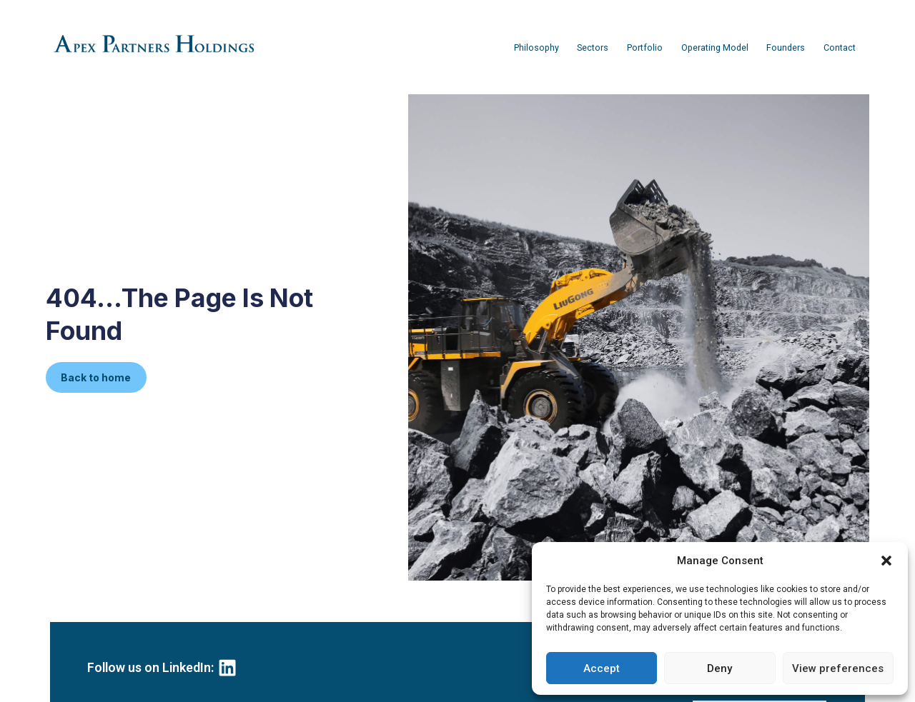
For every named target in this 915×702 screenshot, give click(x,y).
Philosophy (536, 47)
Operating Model (714, 47)
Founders (785, 47)
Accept (601, 668)
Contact (840, 47)
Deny (719, 668)
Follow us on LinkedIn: (150, 667)
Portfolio (645, 47)
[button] (886, 560)
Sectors (592, 47)
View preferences (838, 668)
